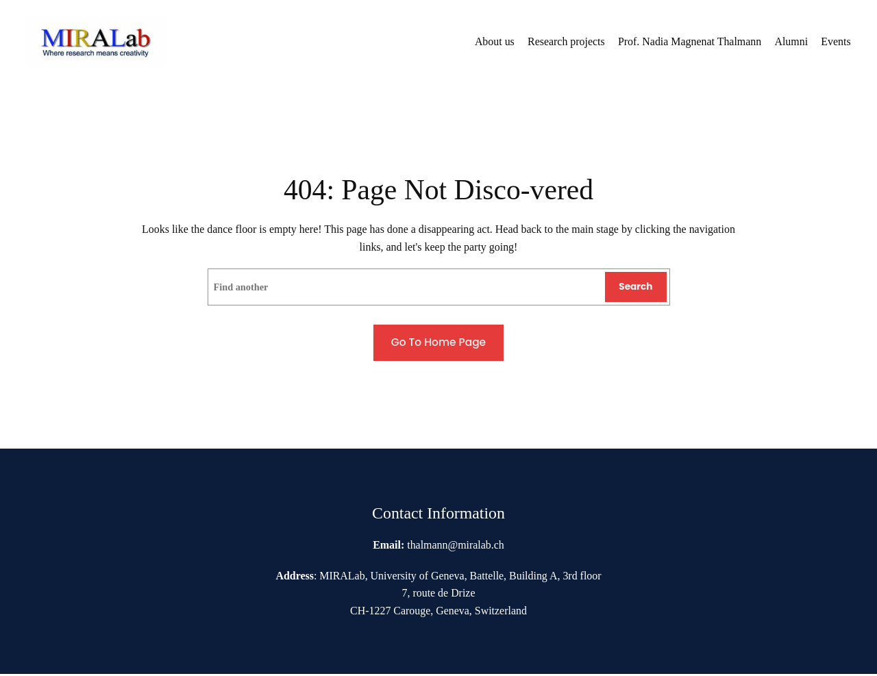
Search (637, 287)
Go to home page (438, 343)
